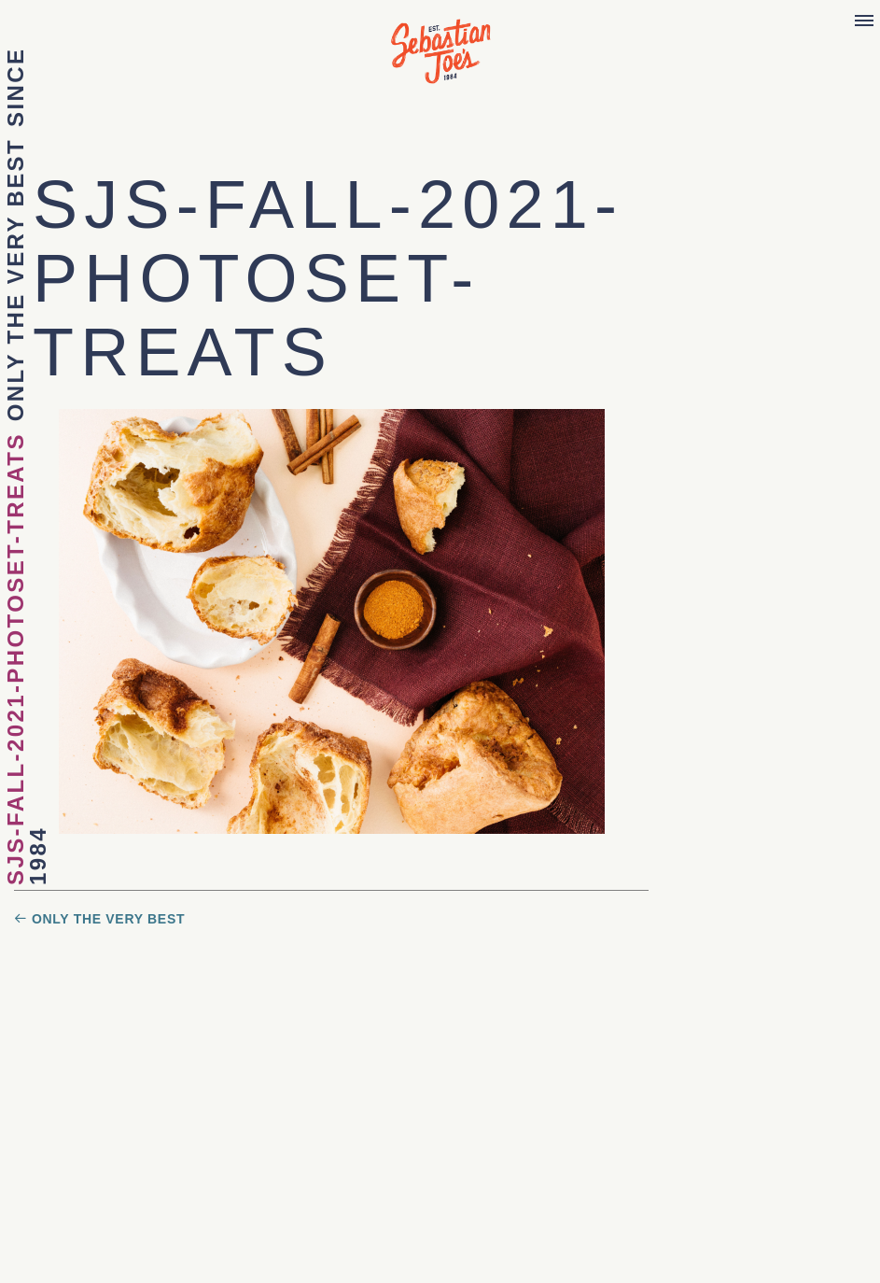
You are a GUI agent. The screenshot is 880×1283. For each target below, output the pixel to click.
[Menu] (864, 21)
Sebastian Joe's (440, 42)
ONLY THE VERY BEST (15, 279)
